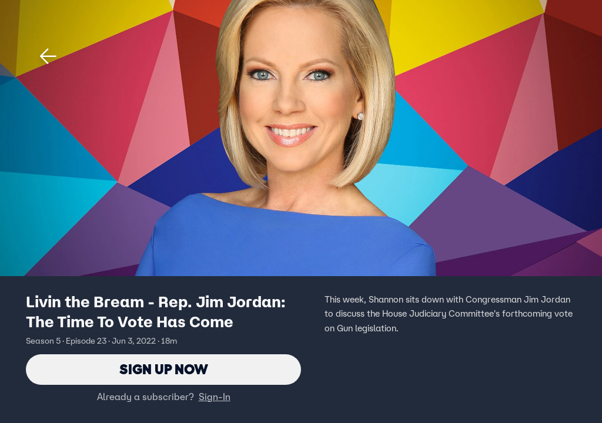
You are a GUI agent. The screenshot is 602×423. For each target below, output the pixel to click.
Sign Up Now (163, 369)
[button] (48, 56)
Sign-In (214, 396)
